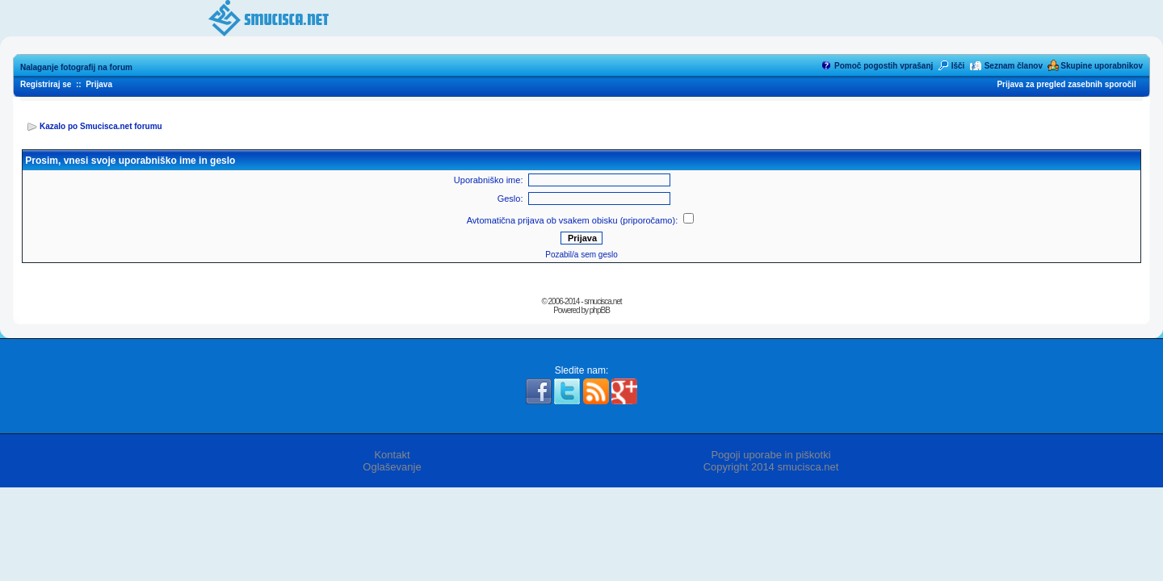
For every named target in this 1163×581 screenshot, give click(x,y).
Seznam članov (1014, 65)
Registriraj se (45, 84)
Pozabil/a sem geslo (581, 254)
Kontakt (391, 455)
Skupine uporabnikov (1101, 65)
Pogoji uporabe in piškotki (770, 455)
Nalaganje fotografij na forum (76, 67)
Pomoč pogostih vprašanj (883, 65)
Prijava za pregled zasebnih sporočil (1066, 84)
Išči (958, 65)
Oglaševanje (392, 467)
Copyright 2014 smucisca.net (771, 467)
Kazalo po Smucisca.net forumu (101, 126)
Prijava (99, 84)
